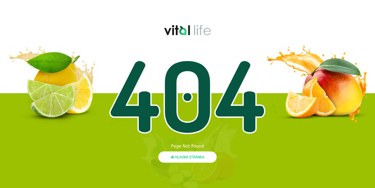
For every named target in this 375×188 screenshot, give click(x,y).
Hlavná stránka (187, 157)
